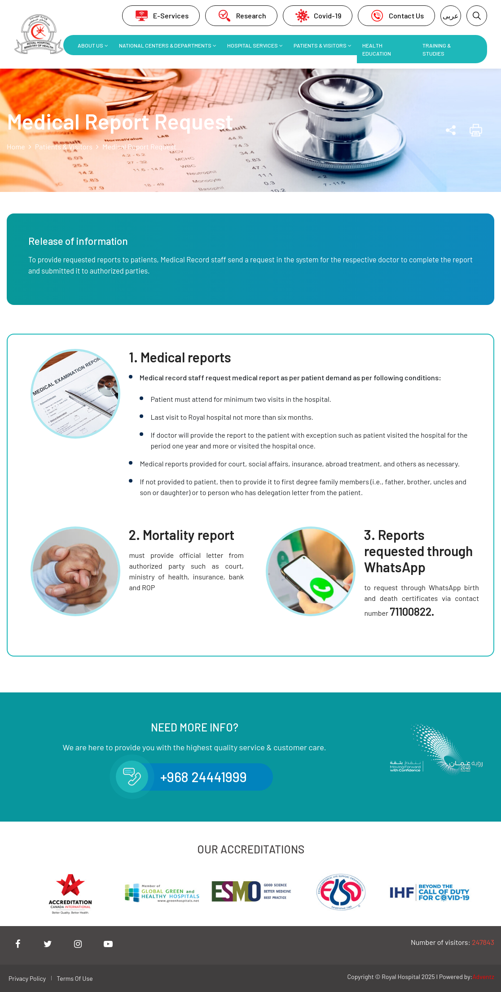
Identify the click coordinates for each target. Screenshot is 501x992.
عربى (451, 15)
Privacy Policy (27, 978)
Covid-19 (317, 16)
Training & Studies (436, 49)
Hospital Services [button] (252, 45)
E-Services (161, 16)
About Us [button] (90, 45)
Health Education (376, 49)
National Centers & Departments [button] (165, 45)
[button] (476, 15)
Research (241, 16)
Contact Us (396, 16)
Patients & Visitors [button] (320, 45)
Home (16, 146)
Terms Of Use (74, 978)
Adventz (483, 976)
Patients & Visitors (63, 146)
